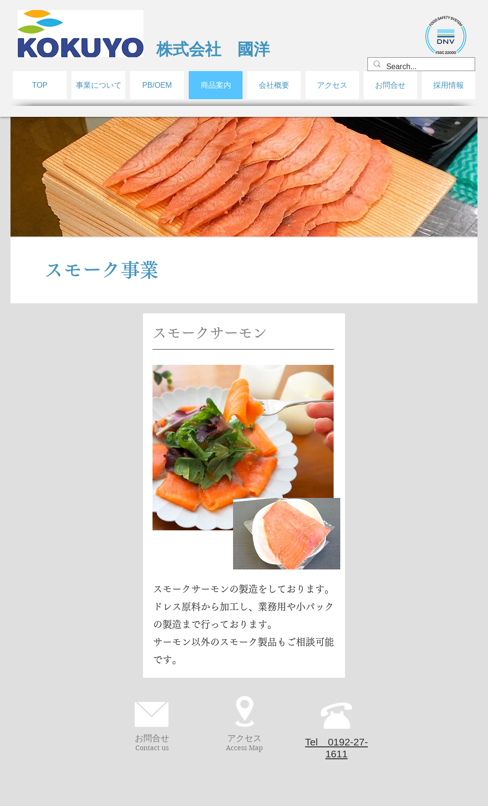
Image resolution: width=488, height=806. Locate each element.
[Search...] (420, 67)
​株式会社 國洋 (213, 49)
